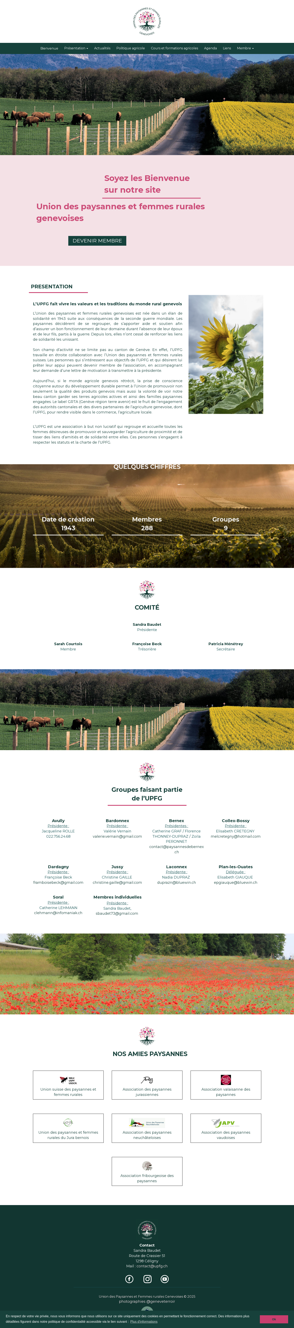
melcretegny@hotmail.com (236, 836)
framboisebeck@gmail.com (58, 882)
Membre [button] (245, 48)
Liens (227, 48)
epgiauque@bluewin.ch (235, 882)
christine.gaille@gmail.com (117, 882)
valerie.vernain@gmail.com (117, 836)
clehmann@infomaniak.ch (58, 913)
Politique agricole (130, 48)
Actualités (102, 48)
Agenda (210, 48)
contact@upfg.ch (152, 1266)
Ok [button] (274, 1319)
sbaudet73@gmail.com (117, 913)
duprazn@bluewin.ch (176, 882)
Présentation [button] (76, 48)
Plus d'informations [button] (144, 1321)
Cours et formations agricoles (174, 48)
